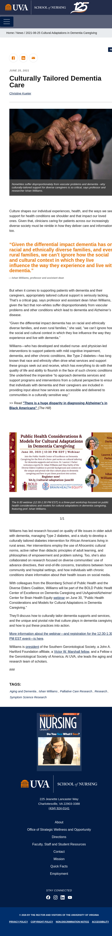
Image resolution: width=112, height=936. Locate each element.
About (59, 822)
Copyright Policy (42, 921)
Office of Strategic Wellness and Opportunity (59, 829)
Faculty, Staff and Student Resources (59, 844)
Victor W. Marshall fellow (71, 651)
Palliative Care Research (76, 691)
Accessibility (100, 921)
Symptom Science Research (28, 697)
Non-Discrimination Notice (72, 921)
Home (10, 32)
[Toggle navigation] (6, 22)
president (32, 646)
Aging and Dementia (23, 691)
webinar (59, 598)
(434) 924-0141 (59, 808)
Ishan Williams (48, 691)
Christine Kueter (20, 93)
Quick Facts (58, 866)
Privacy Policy (18, 921)
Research (101, 691)
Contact (59, 851)
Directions (59, 837)
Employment (59, 873)
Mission (58, 859)
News (19, 32)
